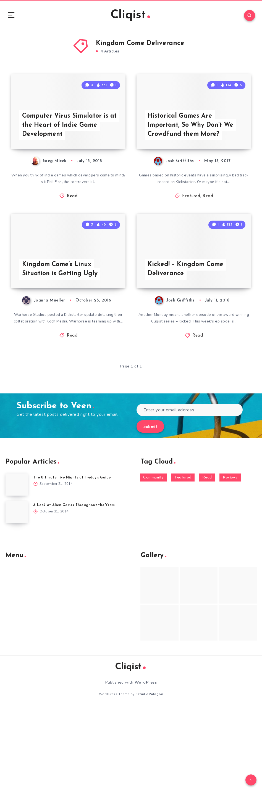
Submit (150, 510)
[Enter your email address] (190, 492)
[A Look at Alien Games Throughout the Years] (17, 595)
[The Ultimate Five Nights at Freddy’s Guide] (17, 567)
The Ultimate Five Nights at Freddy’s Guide (74, 560)
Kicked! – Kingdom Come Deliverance (187, 344)
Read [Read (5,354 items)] (207, 560)
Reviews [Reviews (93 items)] (230, 560)
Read (72, 235)
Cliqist (130, 16)
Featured (191, 235)
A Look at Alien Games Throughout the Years (76, 588)
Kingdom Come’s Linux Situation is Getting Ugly (62, 344)
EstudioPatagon (149, 777)
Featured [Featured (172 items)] (183, 560)
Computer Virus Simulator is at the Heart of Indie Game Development (67, 163)
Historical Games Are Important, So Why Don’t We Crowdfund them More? (194, 163)
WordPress (146, 765)
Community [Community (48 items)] (153, 560)
